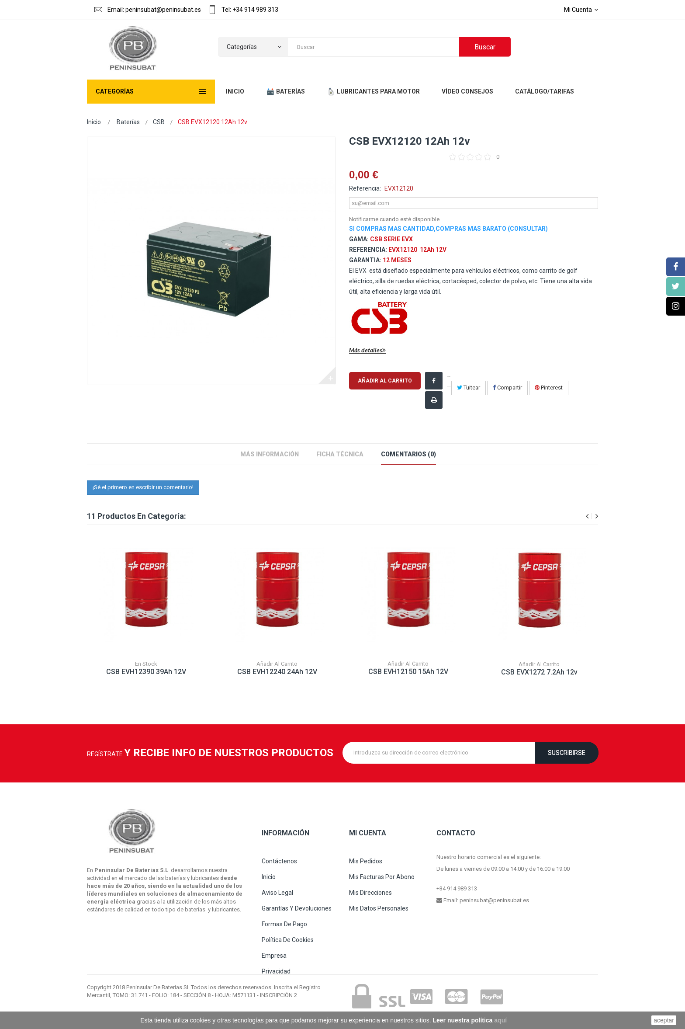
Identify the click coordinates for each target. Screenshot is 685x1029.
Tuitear (468, 387)
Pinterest (549, 387)
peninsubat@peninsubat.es (494, 900)
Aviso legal (277, 892)
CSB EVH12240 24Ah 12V (277, 675)
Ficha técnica (339, 454)
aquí (500, 1020)
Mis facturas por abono (382, 876)
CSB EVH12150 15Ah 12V (408, 677)
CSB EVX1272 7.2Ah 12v (539, 682)
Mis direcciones (370, 892)
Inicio (94, 121)
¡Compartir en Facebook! (448, 381)
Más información (269, 454)
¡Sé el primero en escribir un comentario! (143, 487)
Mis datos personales (378, 908)
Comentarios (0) (408, 454)
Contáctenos (279, 861)
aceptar (664, 1020)
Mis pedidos (365, 861)
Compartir (507, 387)
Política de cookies (288, 939)
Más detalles (367, 350)
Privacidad (276, 971)
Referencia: (365, 188)
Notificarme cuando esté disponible (394, 219)
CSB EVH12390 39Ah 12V (146, 673)
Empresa (274, 955)
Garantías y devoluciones (297, 908)
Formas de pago (284, 924)
